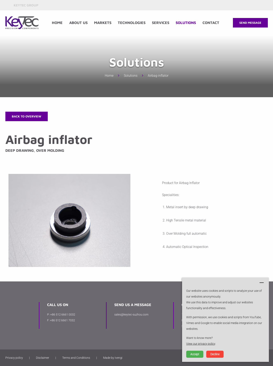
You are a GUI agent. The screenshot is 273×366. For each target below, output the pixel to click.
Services (160, 22)
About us (78, 22)
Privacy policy (14, 357)
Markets (102, 22)
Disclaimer (42, 357)
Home (57, 22)
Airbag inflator (158, 76)
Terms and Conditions (76, 357)
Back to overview (26, 116)
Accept (194, 354)
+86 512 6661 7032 (62, 320)
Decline (214, 354)
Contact (211, 22)
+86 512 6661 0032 (62, 314)
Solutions (186, 22)
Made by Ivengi (112, 357)
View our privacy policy (200, 343)
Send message (250, 22)
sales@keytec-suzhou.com (131, 314)
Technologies (131, 22)
